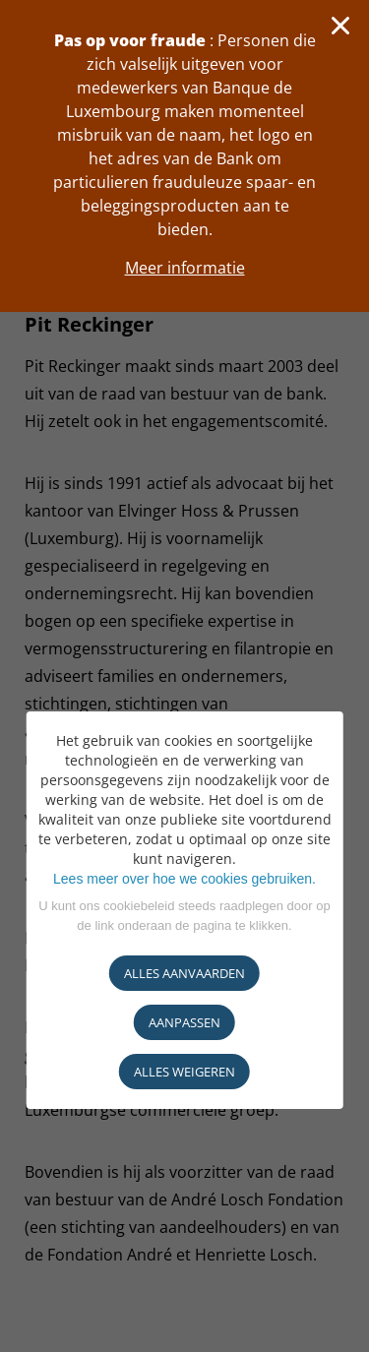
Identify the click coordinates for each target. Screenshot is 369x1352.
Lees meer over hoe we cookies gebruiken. (184, 879)
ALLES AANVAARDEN (184, 973)
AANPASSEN (184, 1022)
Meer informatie (185, 267)
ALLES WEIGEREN (184, 1071)
